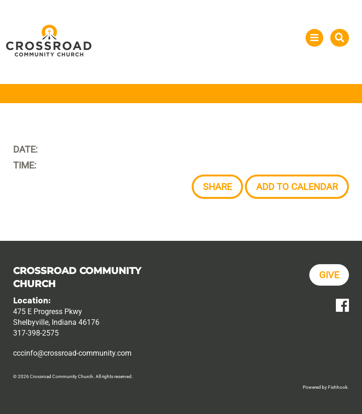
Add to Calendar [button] (297, 186)
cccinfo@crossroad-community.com (72, 353)
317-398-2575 (36, 333)
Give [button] (329, 275)
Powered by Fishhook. (326, 387)
